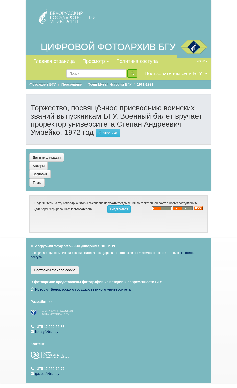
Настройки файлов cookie (54, 270)
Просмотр (95, 61)
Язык (202, 61)
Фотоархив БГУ (42, 84)
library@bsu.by (46, 332)
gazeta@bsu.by (47, 374)
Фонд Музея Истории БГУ (110, 84)
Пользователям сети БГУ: (176, 73)
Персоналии (71, 84)
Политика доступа (137, 61)
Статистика (108, 133)
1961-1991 (145, 84)
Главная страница (54, 61)
